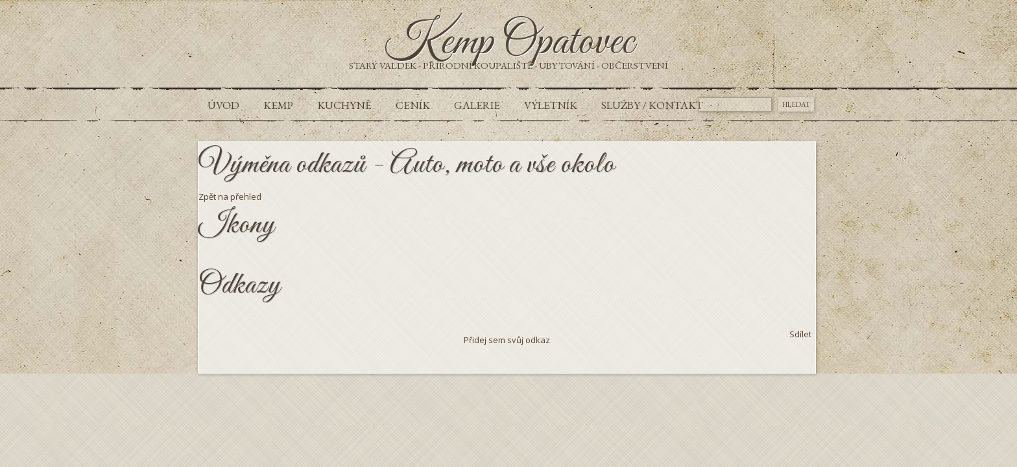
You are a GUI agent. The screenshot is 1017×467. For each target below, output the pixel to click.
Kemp (278, 105)
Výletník (550, 105)
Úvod (223, 105)
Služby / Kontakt (652, 105)
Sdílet (800, 334)
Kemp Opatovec (509, 43)
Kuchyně (344, 105)
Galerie (477, 105)
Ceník (413, 105)
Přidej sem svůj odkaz (507, 340)
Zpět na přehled (229, 196)
